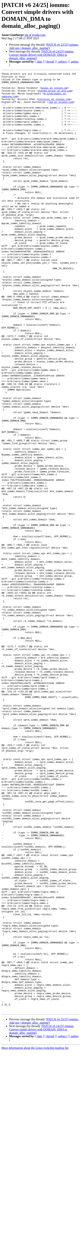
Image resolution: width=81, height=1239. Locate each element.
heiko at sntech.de (54, 91)
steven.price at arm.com (55, 94)
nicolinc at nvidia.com (54, 104)
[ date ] (39, 61)
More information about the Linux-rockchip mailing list (35, 1235)
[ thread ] (50, 61)
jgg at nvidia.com (35, 34)
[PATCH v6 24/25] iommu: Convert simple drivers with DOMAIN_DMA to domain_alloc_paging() (41, 55)
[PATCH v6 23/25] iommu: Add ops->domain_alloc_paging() (44, 46)
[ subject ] (62, 61)
